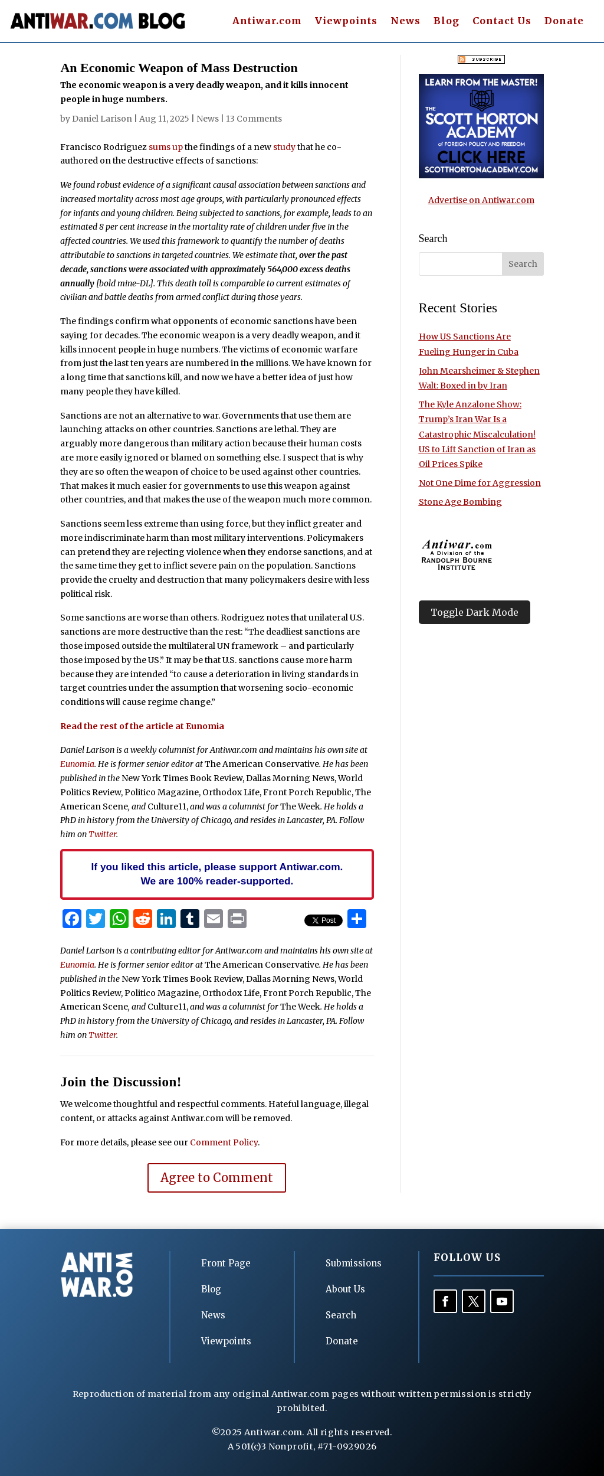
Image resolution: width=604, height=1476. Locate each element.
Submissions (354, 1263)
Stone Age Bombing (460, 502)
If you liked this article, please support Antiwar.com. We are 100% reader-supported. (217, 874)
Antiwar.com (267, 22)
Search (341, 1315)
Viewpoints (346, 22)
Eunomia (77, 764)
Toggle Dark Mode (474, 612)
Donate (564, 22)
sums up (166, 147)
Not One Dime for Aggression (480, 483)
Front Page (226, 1263)
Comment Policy (224, 1142)
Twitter (102, 834)
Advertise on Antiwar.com (481, 200)
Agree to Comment (216, 1177)
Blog (446, 22)
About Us (345, 1289)
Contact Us (501, 22)
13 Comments (254, 118)
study (284, 147)
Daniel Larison (102, 118)
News (405, 22)
